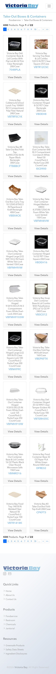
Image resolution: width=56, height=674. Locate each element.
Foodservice (15, 20)
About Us (9, 595)
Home (7, 590)
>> (47, 29)
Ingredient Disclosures (15, 653)
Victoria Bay (21, 667)
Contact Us (9, 599)
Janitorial (9, 628)
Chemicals (9, 624)
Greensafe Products (13, 645)
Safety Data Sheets (13, 649)
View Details (15, 77)
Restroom (9, 620)
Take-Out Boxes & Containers (38, 20)
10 (35, 29)
